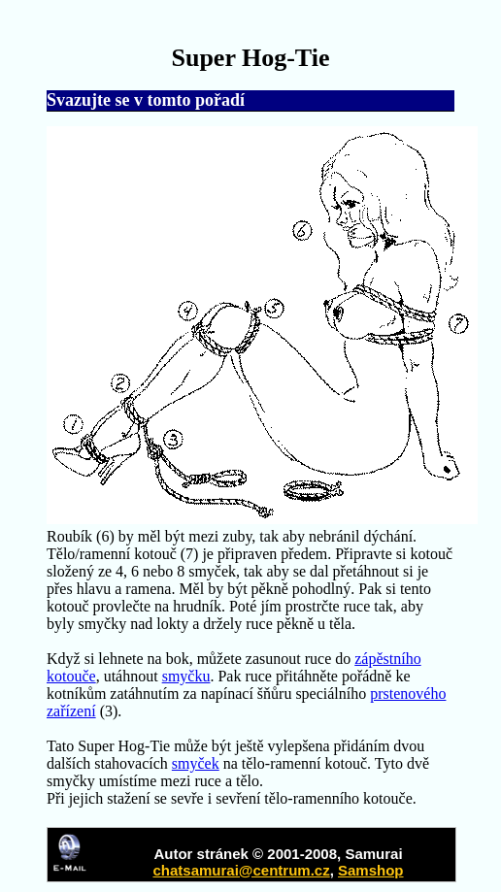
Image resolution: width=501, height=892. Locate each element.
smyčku (186, 676)
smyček (195, 763)
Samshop (371, 870)
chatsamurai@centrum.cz (240, 870)
